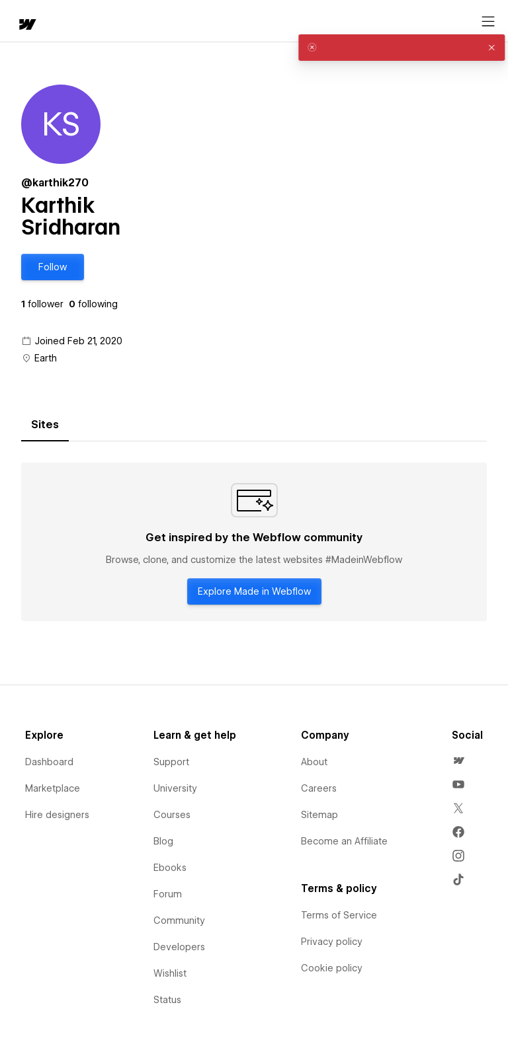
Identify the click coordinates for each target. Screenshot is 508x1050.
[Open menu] (488, 22)
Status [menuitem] (167, 999)
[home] (26, 25)
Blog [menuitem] (163, 841)
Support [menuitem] (171, 762)
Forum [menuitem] (167, 894)
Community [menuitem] (179, 920)
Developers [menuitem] (179, 947)
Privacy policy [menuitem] (331, 941)
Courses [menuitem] (171, 814)
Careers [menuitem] (319, 788)
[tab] (45, 424)
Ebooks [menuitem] (170, 867)
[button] (52, 267)
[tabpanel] (254, 541)
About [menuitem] (314, 762)
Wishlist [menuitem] (170, 973)
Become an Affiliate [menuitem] (344, 841)
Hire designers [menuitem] (57, 814)
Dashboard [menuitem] (49, 762)
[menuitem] (458, 760)
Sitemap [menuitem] (319, 814)
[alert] (391, 47)
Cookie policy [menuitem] (331, 968)
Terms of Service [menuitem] (339, 915)
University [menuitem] (175, 788)
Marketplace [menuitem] (52, 788)
